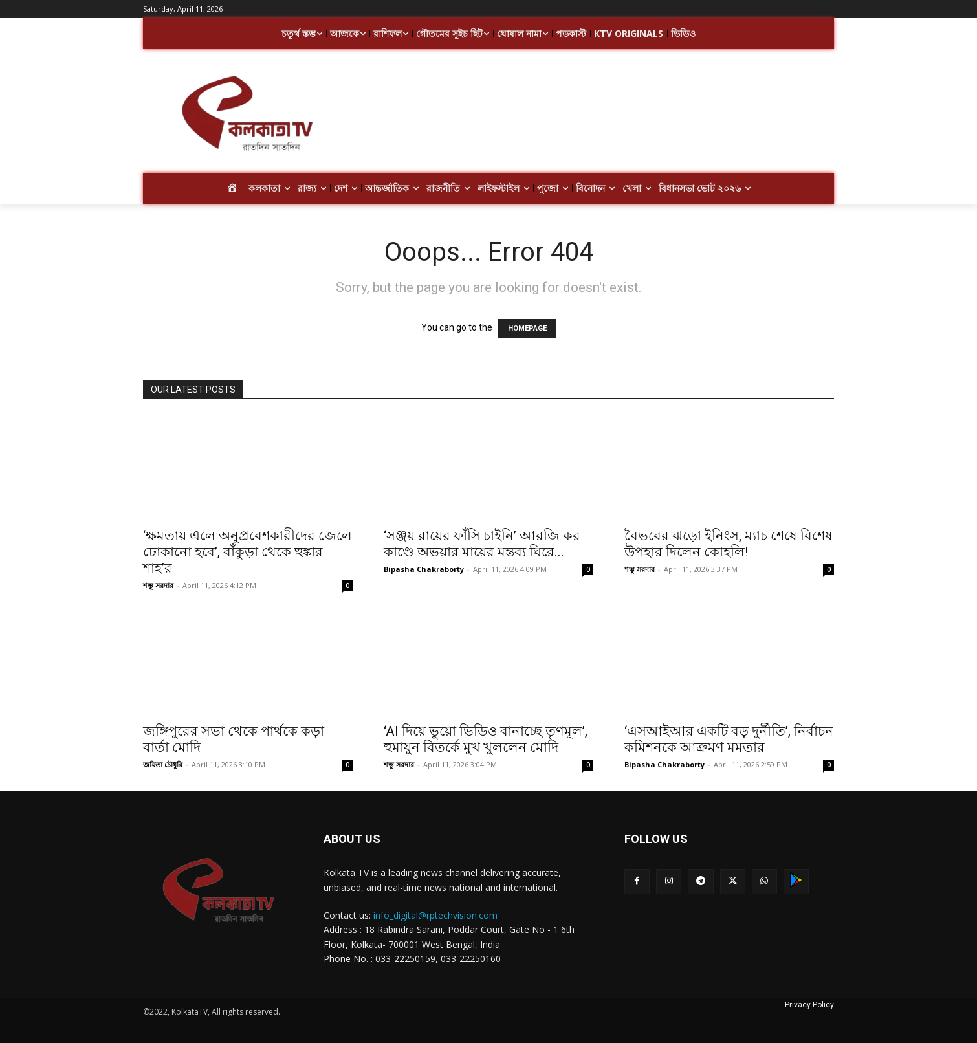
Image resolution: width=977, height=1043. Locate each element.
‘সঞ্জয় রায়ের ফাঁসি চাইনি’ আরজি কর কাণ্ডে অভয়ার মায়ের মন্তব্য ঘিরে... (482, 544)
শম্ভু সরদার (158, 585)
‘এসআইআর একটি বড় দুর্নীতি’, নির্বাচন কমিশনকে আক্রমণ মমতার (728, 739)
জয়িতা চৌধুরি (162, 764)
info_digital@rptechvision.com (435, 915)
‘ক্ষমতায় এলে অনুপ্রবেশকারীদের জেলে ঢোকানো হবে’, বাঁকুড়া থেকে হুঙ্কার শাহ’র (247, 552)
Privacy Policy (809, 1004)
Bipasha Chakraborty (424, 569)
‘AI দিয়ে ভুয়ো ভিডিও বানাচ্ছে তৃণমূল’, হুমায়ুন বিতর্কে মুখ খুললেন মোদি (485, 739)
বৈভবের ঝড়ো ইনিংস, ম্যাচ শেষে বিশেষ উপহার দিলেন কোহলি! (728, 544)
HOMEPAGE (527, 328)
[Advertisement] (592, 115)
